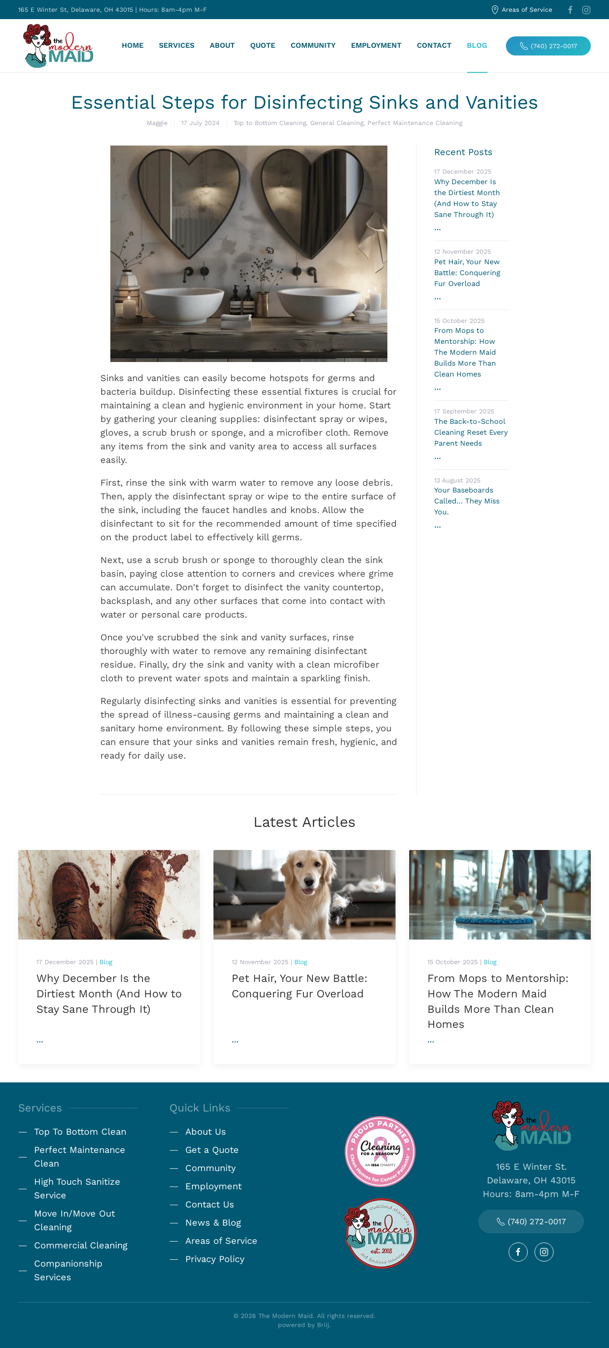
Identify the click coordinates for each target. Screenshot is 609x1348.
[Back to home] (58, 45)
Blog (477, 45)
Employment (376, 45)
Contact (434, 45)
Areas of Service (521, 10)
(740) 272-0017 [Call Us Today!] (531, 1221)
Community (313, 45)
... (39, 1039)
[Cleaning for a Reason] (380, 1150)
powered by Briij (303, 1324)
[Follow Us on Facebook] (518, 1252)
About (222, 45)
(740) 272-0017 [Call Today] (548, 45)
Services (176, 45)
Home (133, 45)
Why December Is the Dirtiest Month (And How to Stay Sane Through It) (109, 993)
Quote (262, 45)
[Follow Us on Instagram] (544, 1252)
